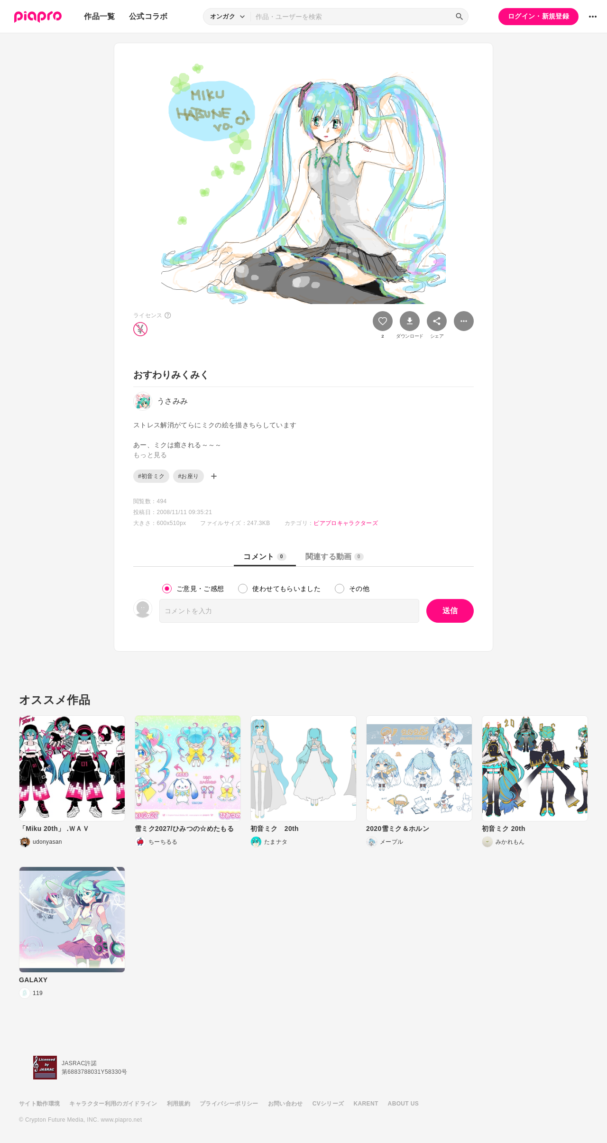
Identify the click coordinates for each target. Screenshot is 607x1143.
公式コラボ (148, 16)
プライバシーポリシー (229, 1103)
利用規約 (178, 1103)
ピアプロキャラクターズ (345, 523)
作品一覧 (99, 16)
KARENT (366, 1103)
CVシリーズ (328, 1103)
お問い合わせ (285, 1103)
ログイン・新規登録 (538, 16)
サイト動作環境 (39, 1103)
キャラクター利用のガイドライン (113, 1103)
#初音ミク (151, 476)
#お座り (188, 476)
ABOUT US (403, 1103)
